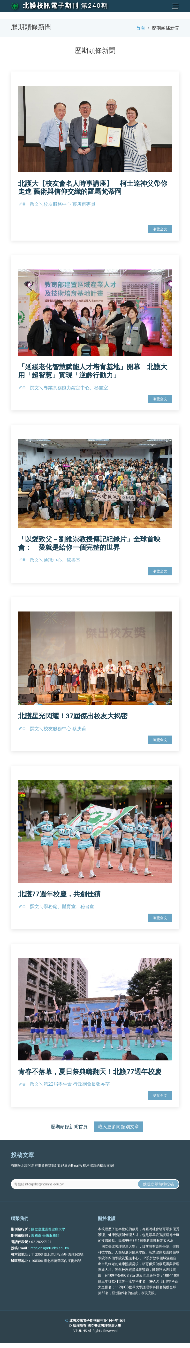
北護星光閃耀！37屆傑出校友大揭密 (73, 719)
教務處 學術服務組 (45, 1255)
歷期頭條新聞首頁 (69, 1129)
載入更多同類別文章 (118, 1129)
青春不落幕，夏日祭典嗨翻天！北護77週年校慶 (89, 1074)
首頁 (140, 27)
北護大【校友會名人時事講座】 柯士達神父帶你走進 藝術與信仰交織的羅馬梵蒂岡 (92, 190)
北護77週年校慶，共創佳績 (59, 897)
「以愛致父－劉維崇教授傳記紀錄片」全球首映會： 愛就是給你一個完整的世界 (89, 546)
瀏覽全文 (160, 231)
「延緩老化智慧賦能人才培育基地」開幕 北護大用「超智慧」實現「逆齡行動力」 (92, 374)
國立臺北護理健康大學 (48, 1248)
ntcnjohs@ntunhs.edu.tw (49, 1267)
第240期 (94, 5)
